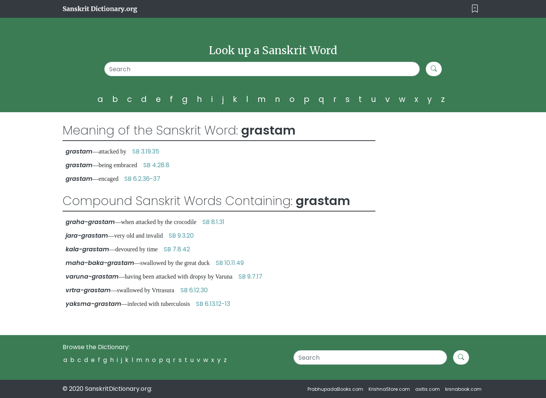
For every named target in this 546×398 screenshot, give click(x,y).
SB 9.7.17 (250, 276)
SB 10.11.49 (230, 263)
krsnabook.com (463, 389)
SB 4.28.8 (156, 165)
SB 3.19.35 (145, 151)
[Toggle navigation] (474, 8)
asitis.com (427, 389)
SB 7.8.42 (177, 249)
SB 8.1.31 (213, 222)
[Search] (262, 69)
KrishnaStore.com (389, 389)
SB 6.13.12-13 (213, 303)
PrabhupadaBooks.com (335, 389)
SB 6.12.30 (194, 290)
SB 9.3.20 (181, 235)
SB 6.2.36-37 (142, 178)
